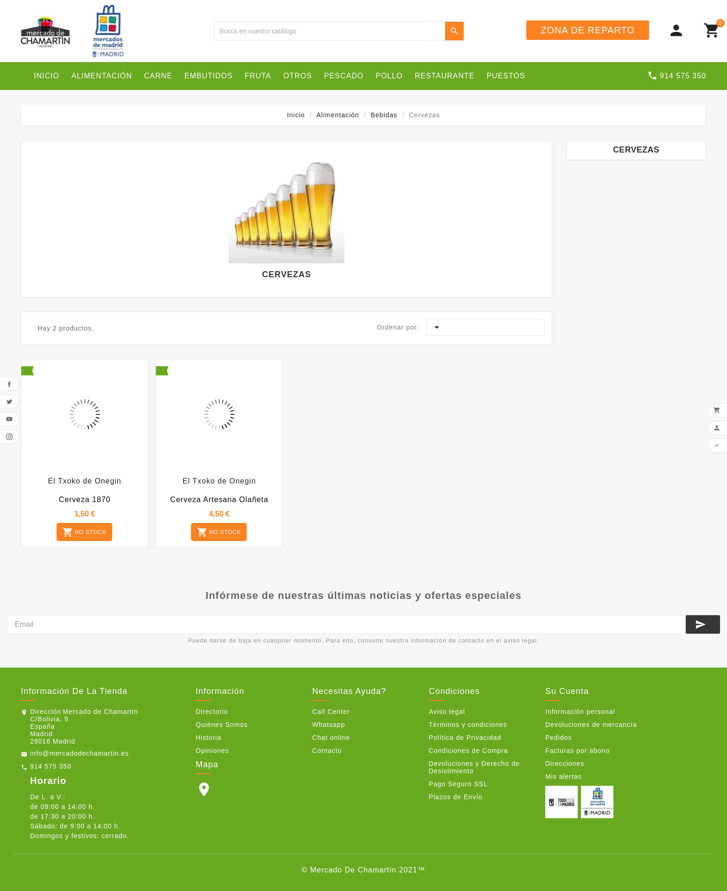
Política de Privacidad (465, 737)
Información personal (580, 711)
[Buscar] (330, 31)
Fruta (258, 76)
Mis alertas (563, 776)
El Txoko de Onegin (84, 481)
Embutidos (209, 76)
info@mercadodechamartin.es (79, 753)
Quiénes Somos (222, 724)
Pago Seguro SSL (458, 784)
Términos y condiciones (468, 724)
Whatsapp (328, 724)
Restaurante (445, 76)
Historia (208, 737)
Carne (158, 76)
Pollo (389, 76)
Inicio (46, 76)
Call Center (331, 711)
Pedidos (558, 737)
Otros (297, 76)
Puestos (505, 76)
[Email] (346, 624)
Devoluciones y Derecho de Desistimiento (474, 767)
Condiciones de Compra (468, 750)
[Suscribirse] (703, 624)
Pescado (344, 76)
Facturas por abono (577, 750)
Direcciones (564, 763)
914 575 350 (50, 766)
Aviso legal (447, 711)
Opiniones (212, 750)
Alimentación (101, 76)
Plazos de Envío (456, 797)
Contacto (327, 750)
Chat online (331, 737)
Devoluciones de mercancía (591, 724)
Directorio (212, 711)
